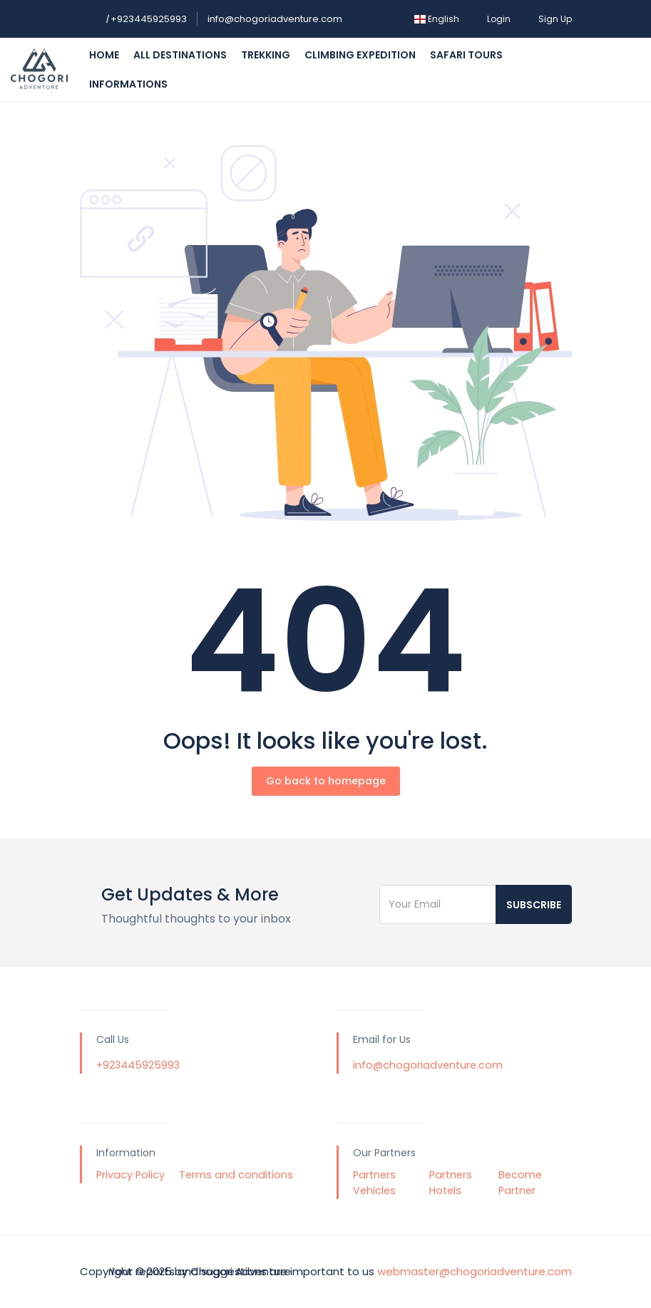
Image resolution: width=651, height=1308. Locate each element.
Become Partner (520, 1183)
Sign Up (555, 19)
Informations (128, 84)
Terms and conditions (236, 1175)
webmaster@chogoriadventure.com (474, 1271)
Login (499, 19)
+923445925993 (146, 19)
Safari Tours (466, 55)
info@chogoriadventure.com (274, 19)
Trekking (265, 55)
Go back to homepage (326, 781)
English (436, 19)
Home (104, 55)
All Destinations (180, 55)
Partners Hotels (450, 1183)
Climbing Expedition (360, 55)
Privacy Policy (130, 1175)
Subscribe (533, 905)
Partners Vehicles (374, 1183)
